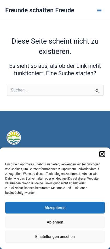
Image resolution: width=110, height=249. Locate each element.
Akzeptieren (54, 207)
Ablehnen (55, 222)
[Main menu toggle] (99, 10)
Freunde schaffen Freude (39, 10)
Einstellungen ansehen (55, 236)
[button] (102, 154)
